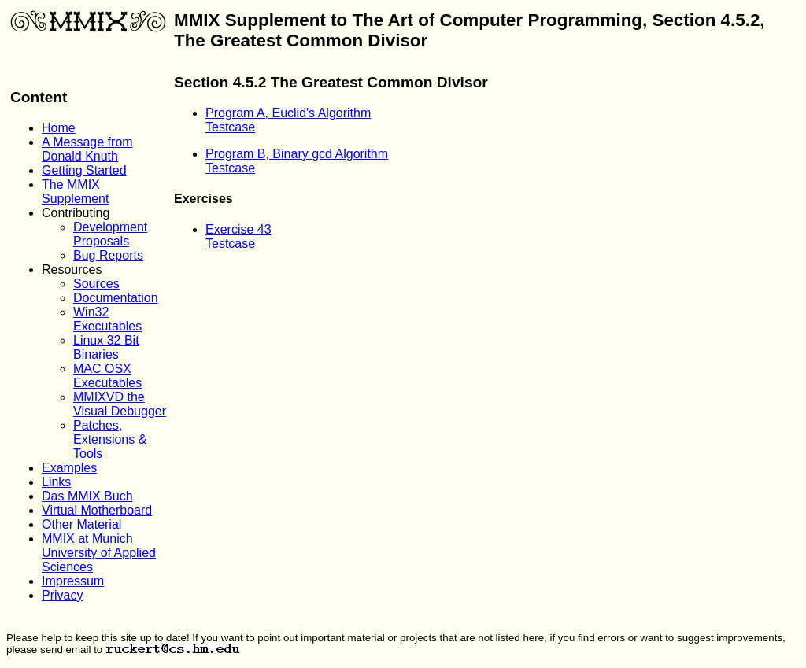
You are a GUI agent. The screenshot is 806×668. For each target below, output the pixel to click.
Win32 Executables (107, 319)
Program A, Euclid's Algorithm (288, 113)
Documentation (115, 297)
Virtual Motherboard (97, 510)
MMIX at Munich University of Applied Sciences (99, 553)
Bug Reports (108, 255)
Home (59, 128)
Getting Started (84, 170)
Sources (96, 283)
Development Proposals (110, 234)
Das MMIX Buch (87, 496)
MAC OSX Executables (107, 375)
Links (56, 482)
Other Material (81, 524)
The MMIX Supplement (75, 191)
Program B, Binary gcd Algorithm (296, 154)
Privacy (62, 595)
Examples (69, 467)
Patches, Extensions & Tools (109, 439)
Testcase (230, 127)
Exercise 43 (238, 229)
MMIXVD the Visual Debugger (119, 404)
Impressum (73, 581)
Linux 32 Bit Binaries (106, 347)
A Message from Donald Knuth (87, 149)
